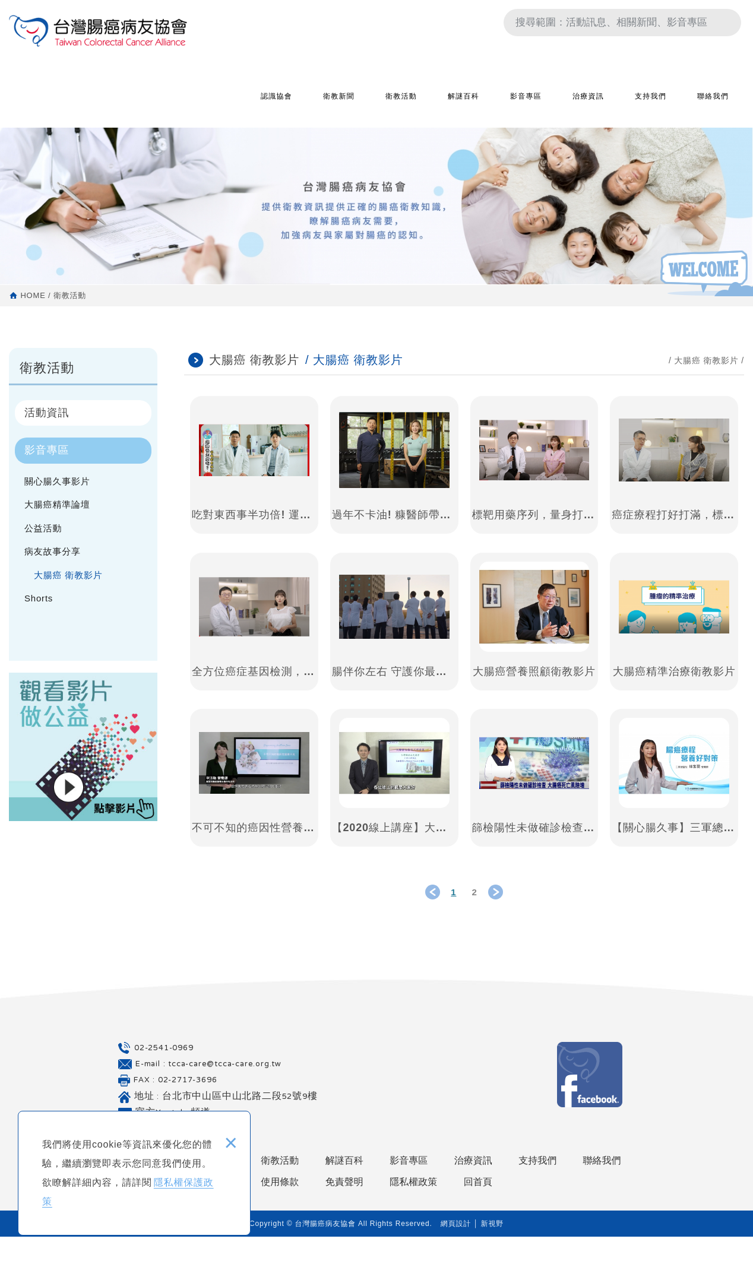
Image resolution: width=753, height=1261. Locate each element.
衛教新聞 (339, 104)
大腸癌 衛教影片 (68, 575)
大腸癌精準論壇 (57, 504)
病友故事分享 (52, 551)
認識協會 (276, 104)
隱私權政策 (413, 1205)
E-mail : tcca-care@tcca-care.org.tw (208, 1088)
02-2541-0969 (164, 1072)
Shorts (38, 598)
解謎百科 (463, 104)
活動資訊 (46, 413)
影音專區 (526, 104)
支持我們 (650, 104)
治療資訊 (588, 104)
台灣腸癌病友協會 (98, 86)
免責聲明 (344, 1205)
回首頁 (478, 1205)
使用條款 (280, 1205)
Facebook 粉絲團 (589, 1098)
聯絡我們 (713, 104)
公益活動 (43, 528)
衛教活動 (401, 104)
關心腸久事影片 (57, 481)
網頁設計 (456, 1248)
